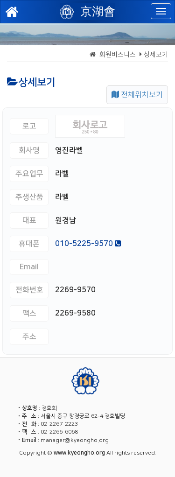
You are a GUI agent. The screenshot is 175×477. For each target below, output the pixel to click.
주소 (29, 336)
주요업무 (29, 173)
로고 (29, 126)
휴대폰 (29, 243)
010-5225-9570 (88, 243)
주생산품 (29, 197)
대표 (29, 220)
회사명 (29, 150)
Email (29, 267)
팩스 (29, 313)
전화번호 (29, 290)
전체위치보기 (137, 95)
